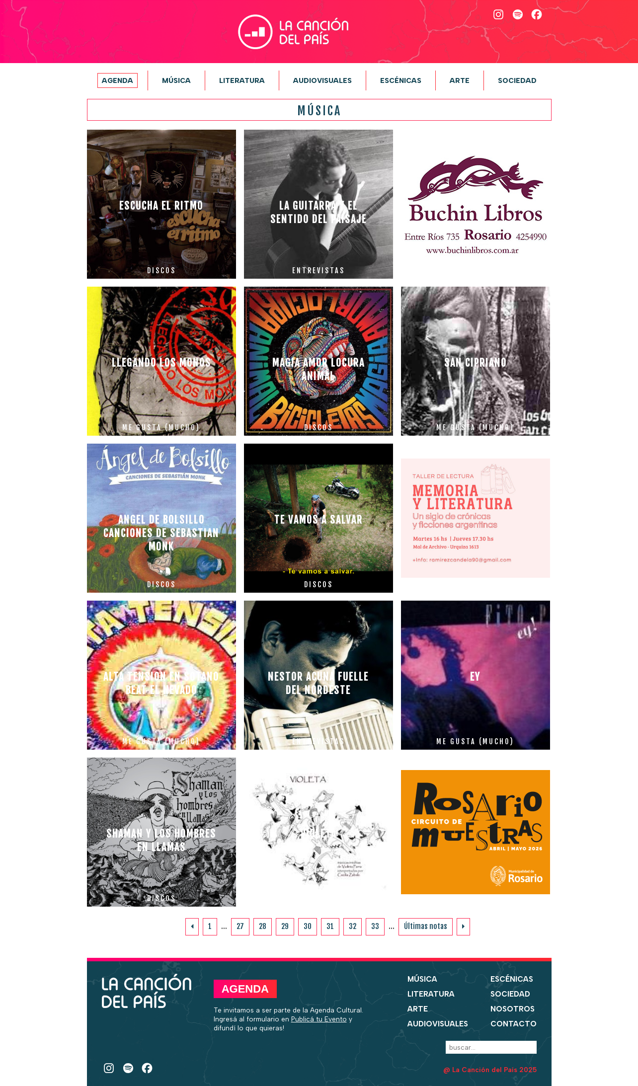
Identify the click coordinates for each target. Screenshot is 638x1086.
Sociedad (517, 80)
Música (176, 80)
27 (240, 926)
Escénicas (400, 80)
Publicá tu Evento (319, 1019)
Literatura (242, 80)
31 (330, 926)
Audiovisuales (322, 80)
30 (308, 926)
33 (375, 926)
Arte (460, 80)
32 (352, 926)
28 (262, 926)
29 (285, 926)
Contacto (513, 1023)
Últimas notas (425, 926)
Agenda (117, 80)
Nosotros (512, 1009)
